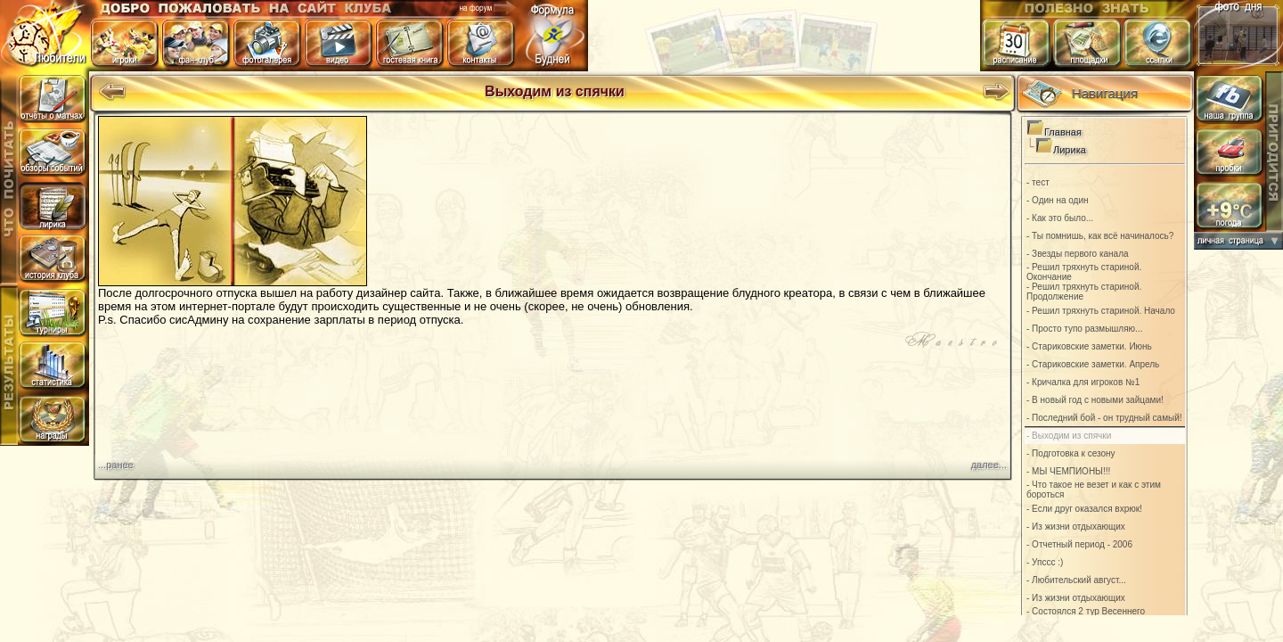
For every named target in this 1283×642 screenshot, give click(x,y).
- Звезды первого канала (1077, 254)
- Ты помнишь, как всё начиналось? (1099, 236)
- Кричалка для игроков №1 (1083, 382)
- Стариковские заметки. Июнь (1089, 346)
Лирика (1069, 149)
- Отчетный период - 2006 (1079, 544)
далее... (989, 464)
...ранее (116, 464)
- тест (1038, 182)
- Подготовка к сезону (1070, 453)
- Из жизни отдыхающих (1075, 526)
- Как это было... (1059, 218)
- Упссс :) (1044, 562)
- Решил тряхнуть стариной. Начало (1100, 311)
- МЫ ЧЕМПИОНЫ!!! (1068, 471)
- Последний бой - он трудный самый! (1104, 418)
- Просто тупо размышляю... (1084, 328)
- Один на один (1057, 200)
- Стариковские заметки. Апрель (1092, 364)
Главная (1063, 132)
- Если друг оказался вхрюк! (1084, 509)
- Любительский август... (1076, 580)
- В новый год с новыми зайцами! (1095, 400)
